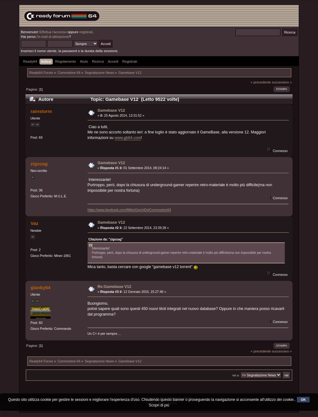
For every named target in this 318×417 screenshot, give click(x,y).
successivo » (282, 82)
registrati (86, 32)
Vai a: (235, 375)
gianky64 (40, 287)
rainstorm (41, 111)
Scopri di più (159, 405)
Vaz (34, 223)
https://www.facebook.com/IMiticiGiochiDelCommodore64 (129, 210)
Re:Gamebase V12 (114, 287)
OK (303, 399)
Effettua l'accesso (52, 32)
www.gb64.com (128, 138)
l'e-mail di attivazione (53, 36)
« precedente (261, 82)
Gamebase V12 (111, 110)
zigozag (39, 163)
